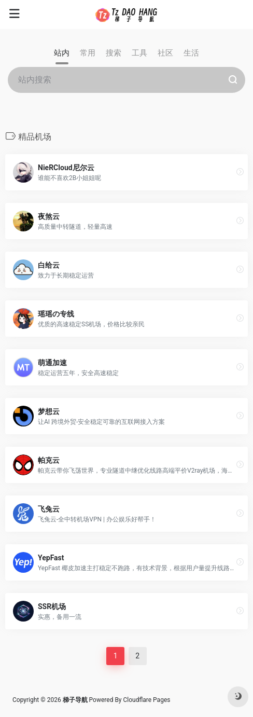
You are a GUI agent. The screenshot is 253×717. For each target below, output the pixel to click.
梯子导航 (76, 700)
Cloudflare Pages (147, 700)
